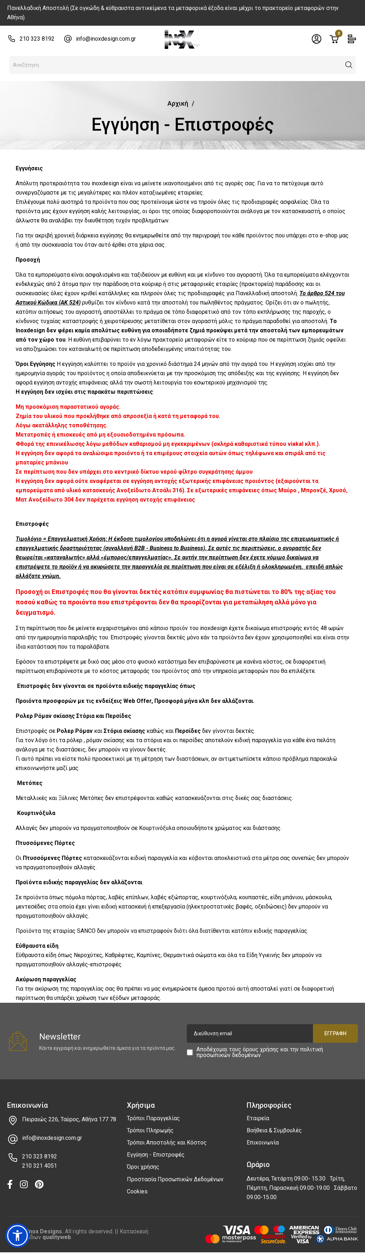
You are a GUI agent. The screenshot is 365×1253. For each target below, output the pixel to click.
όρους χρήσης (261, 1049)
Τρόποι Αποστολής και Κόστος (167, 1142)
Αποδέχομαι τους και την (259, 1052)
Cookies (137, 1191)
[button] (349, 65)
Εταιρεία (258, 1118)
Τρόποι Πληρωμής (150, 1130)
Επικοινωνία (263, 1142)
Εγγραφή (335, 1033)
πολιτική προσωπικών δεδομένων (259, 1052)
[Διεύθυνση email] (272, 1033)
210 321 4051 (39, 1165)
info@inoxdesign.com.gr (106, 38)
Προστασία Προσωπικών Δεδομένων (175, 1179)
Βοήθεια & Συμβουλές (274, 1130)
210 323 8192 (37, 38)
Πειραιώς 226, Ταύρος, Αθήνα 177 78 (69, 1119)
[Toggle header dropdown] (316, 39)
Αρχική (178, 103)
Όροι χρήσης (143, 1166)
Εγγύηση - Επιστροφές (156, 1154)
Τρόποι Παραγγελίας (153, 1118)
